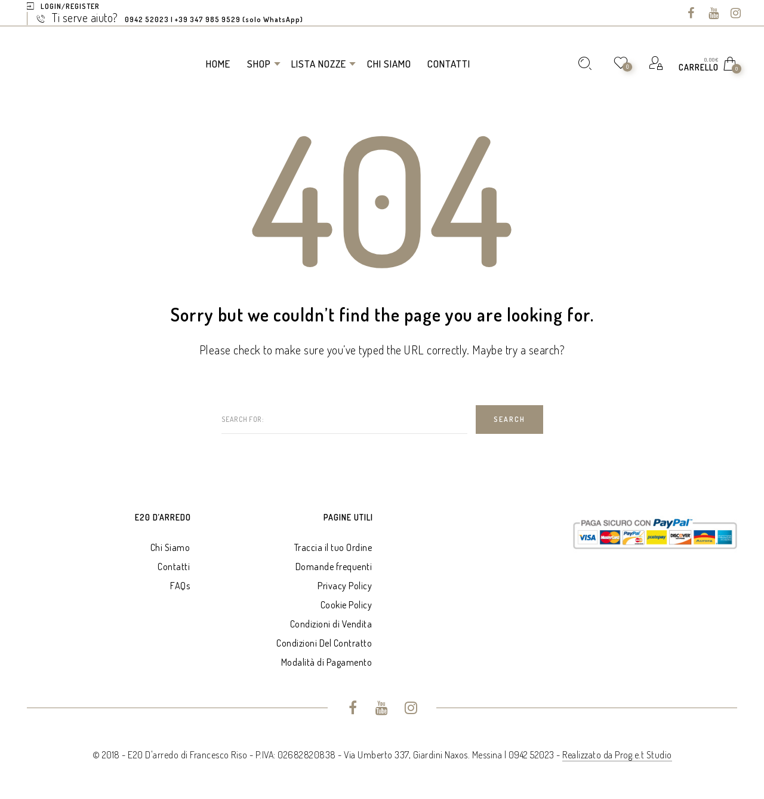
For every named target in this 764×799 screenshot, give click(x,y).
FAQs (180, 586)
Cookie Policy (346, 605)
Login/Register (70, 6)
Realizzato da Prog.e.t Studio (617, 755)
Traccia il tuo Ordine (333, 547)
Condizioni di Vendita (331, 624)
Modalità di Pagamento (326, 662)
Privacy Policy (345, 586)
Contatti (174, 567)
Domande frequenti (333, 567)
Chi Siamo (170, 547)
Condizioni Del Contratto (324, 643)
